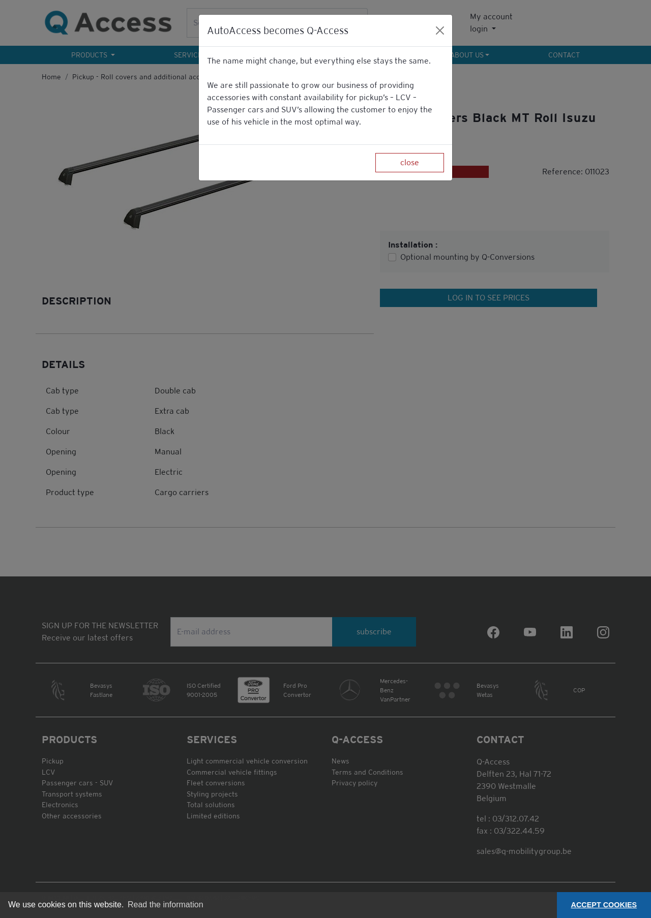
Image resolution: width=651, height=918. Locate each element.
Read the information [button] (165, 904)
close (409, 162)
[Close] (440, 30)
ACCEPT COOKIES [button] (604, 905)
